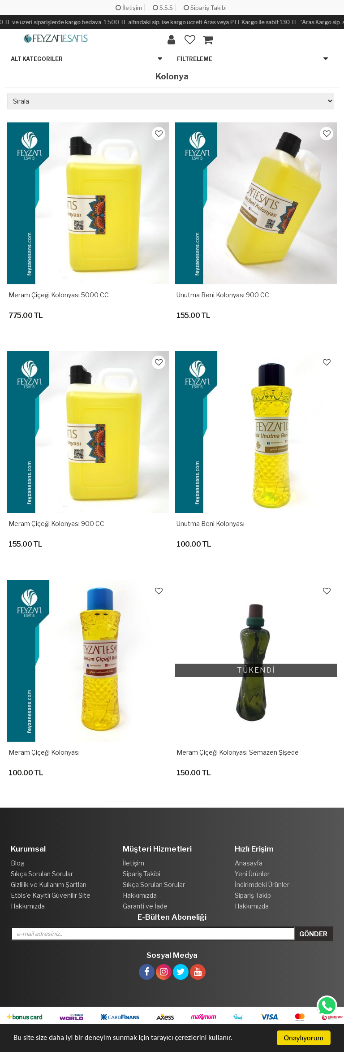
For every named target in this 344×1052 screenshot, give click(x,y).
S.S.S (163, 7)
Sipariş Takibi (205, 7)
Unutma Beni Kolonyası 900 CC (222, 295)
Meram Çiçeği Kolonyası (44, 752)
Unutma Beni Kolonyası (210, 523)
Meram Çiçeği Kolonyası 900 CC (56, 523)
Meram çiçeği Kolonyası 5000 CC (59, 295)
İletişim (129, 7)
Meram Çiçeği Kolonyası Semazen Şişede (237, 752)
